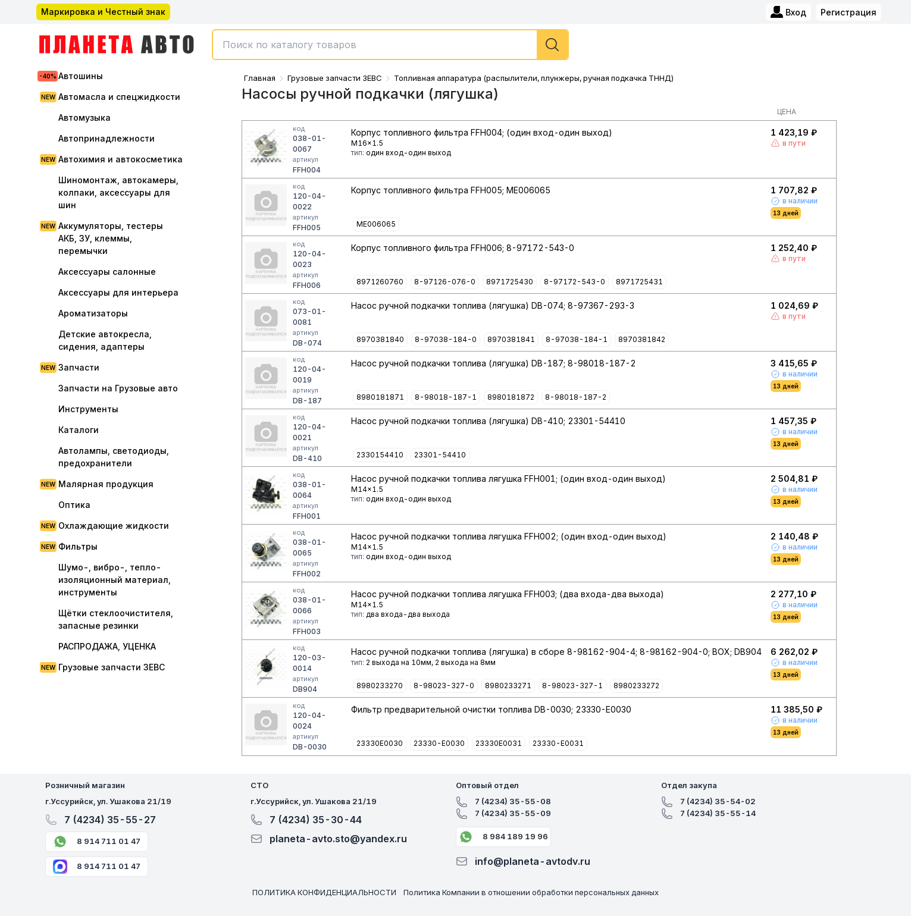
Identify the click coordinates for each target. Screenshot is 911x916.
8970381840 (380, 339)
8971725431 (639, 281)
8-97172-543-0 (574, 281)
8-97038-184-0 (446, 339)
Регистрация (848, 12)
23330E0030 (379, 743)
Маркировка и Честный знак (103, 12)
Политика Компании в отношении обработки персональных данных (531, 892)
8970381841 (511, 339)
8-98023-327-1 (572, 685)
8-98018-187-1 (446, 397)
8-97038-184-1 (577, 339)
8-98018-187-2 (575, 397)
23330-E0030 (439, 743)
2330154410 (379, 454)
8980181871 (380, 397)
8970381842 (641, 339)
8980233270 (379, 685)
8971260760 (379, 281)
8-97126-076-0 (444, 281)
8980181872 (510, 397)
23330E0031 (498, 743)
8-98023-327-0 (444, 685)
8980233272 (636, 685)
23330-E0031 (558, 743)
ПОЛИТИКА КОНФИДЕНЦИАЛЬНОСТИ (324, 892)
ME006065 (376, 223)
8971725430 (509, 281)
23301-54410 (440, 454)
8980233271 (508, 685)
